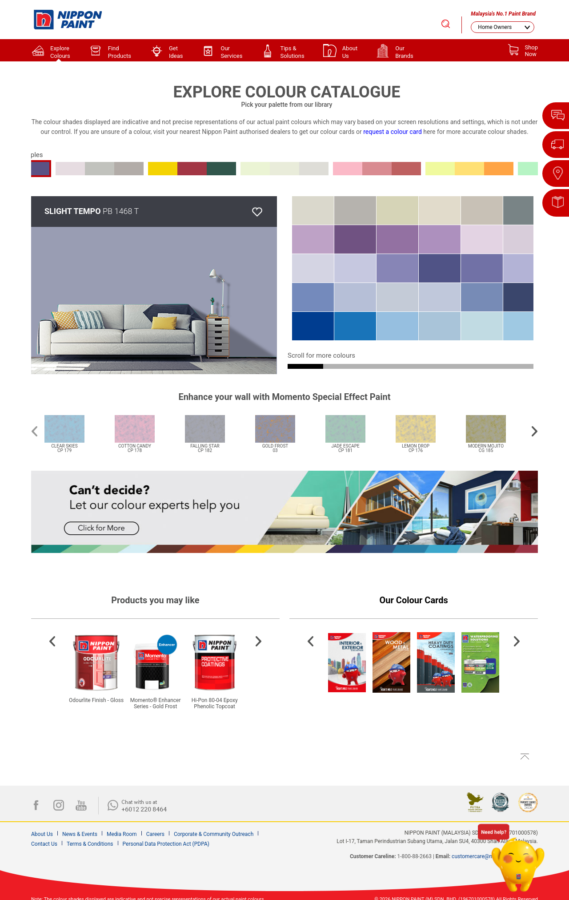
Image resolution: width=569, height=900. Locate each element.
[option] (75, 428)
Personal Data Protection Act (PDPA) (166, 844)
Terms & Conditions (90, 844)
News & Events (79, 834)
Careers (155, 834)
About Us (42, 834)
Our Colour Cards (414, 600)
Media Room (122, 834)
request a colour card (392, 131)
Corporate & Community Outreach (213, 834)
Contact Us (44, 844)
